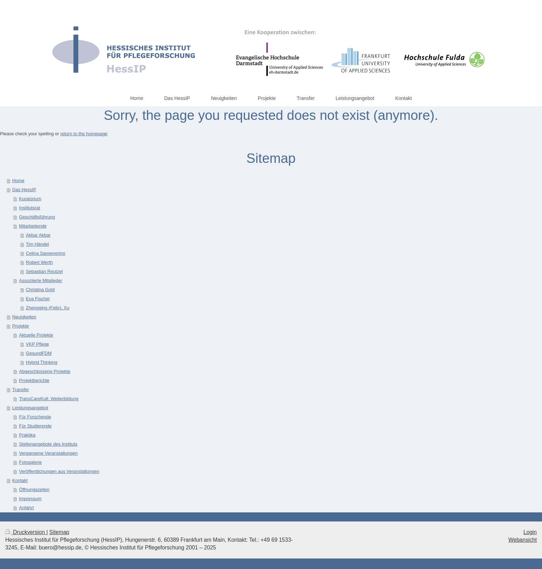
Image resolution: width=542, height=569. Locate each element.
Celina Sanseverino (45, 253)
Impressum (30, 498)
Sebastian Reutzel (44, 271)
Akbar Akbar (38, 235)
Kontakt (20, 480)
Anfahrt (26, 507)
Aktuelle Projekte (36, 335)
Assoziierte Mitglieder (41, 280)
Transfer (20, 389)
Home (18, 180)
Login (530, 532)
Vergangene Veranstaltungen (48, 453)
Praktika (27, 435)
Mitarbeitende (33, 226)
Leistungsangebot (30, 407)
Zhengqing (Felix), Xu (47, 307)
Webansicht (522, 540)
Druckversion (25, 532)
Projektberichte (34, 380)
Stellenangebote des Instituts (48, 444)
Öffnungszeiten (34, 489)
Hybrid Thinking (41, 362)
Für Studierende (35, 425)
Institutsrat (29, 207)
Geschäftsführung (37, 216)
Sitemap (59, 532)
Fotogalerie (30, 462)
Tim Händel (37, 244)
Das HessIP (24, 189)
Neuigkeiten (24, 316)
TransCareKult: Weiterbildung (49, 398)
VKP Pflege (37, 344)
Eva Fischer (38, 298)
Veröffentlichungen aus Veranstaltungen (59, 471)
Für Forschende (35, 416)
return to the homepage (84, 133)
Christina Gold (40, 289)
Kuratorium (30, 198)
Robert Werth (39, 262)
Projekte (20, 326)
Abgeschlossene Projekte (45, 371)
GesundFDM (39, 353)
